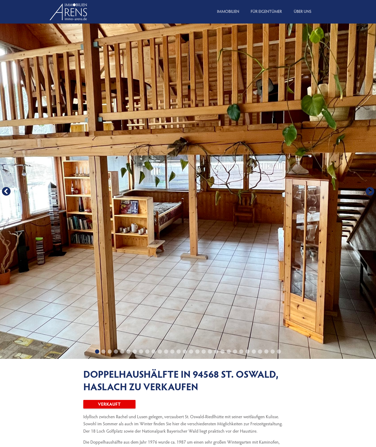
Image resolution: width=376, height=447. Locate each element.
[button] (6, 191)
